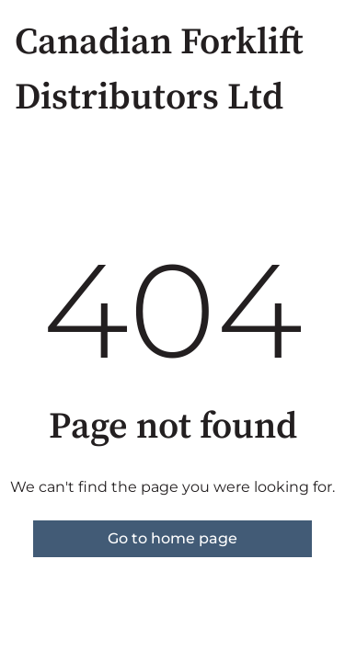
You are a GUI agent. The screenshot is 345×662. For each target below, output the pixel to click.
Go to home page (172, 538)
